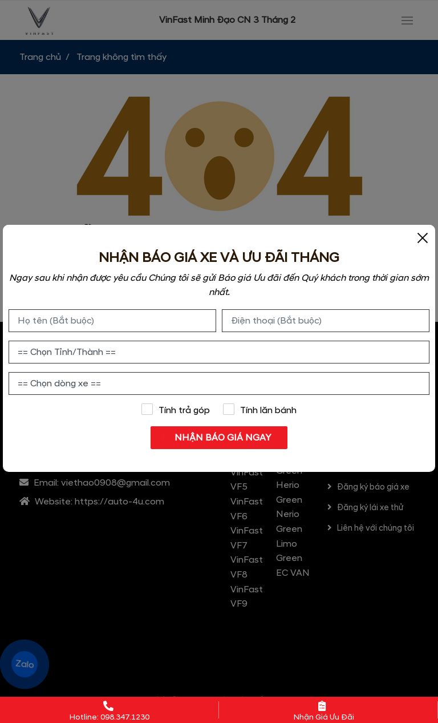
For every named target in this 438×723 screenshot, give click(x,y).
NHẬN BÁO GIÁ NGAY (220, 437)
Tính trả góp (175, 409)
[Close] (422, 237)
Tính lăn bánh (260, 409)
